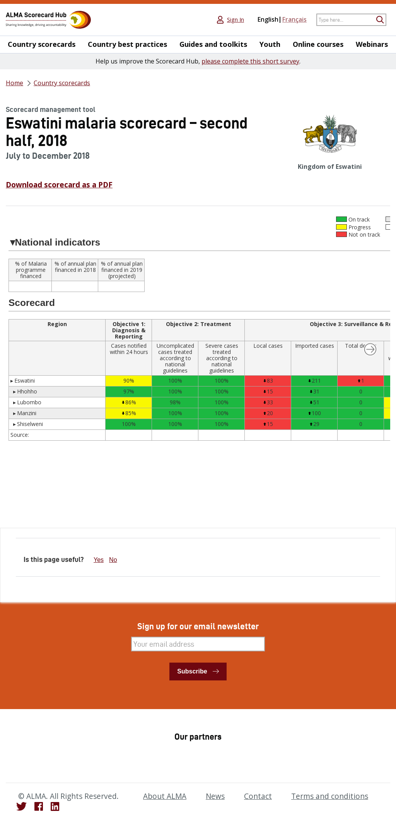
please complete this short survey (250, 61)
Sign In (235, 19)
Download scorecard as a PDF (59, 185)
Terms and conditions (329, 796)
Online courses (318, 44)
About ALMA (164, 796)
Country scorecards (41, 44)
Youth (269, 44)
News (215, 796)
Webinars (372, 44)
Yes (99, 559)
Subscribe (192, 671)
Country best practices (127, 44)
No (113, 559)
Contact (258, 796)
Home (14, 83)
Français (294, 19)
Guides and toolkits (213, 44)
